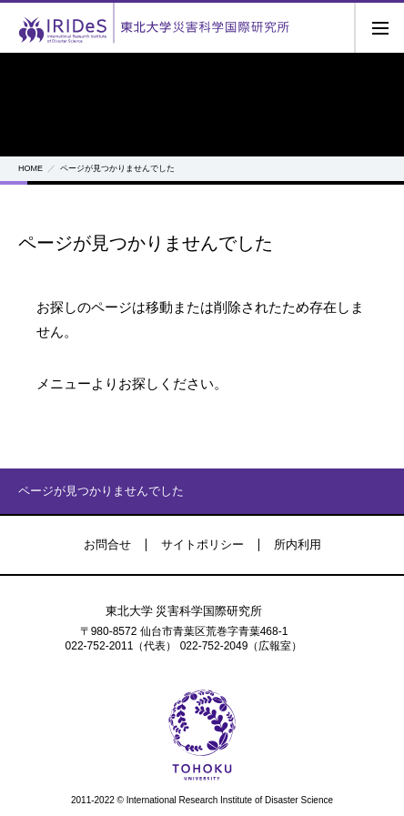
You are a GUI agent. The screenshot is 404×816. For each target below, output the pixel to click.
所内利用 (297, 544)
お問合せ (107, 544)
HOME (30, 168)
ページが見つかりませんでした (101, 491)
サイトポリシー (202, 544)
